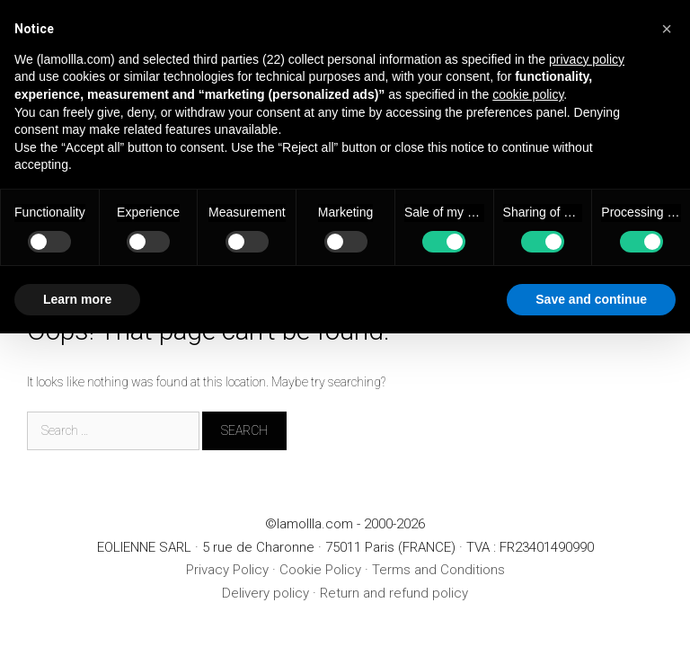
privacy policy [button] (586, 59)
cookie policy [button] (527, 94)
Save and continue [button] (591, 299)
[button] (666, 28)
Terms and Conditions (438, 570)
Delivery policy (265, 593)
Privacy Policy (227, 570)
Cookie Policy (320, 570)
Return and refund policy (394, 593)
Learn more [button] (77, 299)
